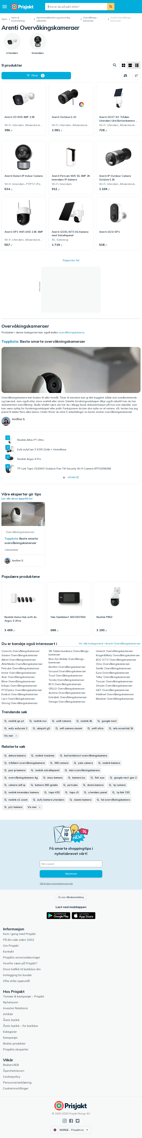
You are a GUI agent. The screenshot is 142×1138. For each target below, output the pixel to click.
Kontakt (8, 951)
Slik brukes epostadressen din (56, 883)
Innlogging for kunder (17, 975)
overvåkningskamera (71, 332)
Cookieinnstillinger (15, 1088)
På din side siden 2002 (18, 940)
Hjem (4, 19)
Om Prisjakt (11, 945)
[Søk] (110, 6)
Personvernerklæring (17, 1082)
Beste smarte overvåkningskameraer (52, 341)
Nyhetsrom (10, 1002)
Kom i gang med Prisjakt (19, 934)
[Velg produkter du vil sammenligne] (125, 75)
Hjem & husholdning (18, 19)
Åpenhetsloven (13, 1071)
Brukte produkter (14, 1043)
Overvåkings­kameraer (90, 19)
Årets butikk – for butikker (20, 1026)
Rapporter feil (71, 260)
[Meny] (5, 7)
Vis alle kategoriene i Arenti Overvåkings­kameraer (110, 643)
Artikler (8, 1014)
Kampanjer (10, 1037)
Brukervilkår (11, 1065)
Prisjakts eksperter (15, 1049)
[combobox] (76, 6)
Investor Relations (15, 1008)
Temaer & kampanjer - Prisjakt (23, 996)
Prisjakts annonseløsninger (21, 957)
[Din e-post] (71, 864)
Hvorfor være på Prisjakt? (20, 963)
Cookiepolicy (11, 1076)
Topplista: (10, 341)
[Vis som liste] (130, 65)
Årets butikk (11, 1020)
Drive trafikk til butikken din (22, 969)
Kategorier (10, 1032)
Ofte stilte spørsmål (16, 981)
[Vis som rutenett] (123, 65)
